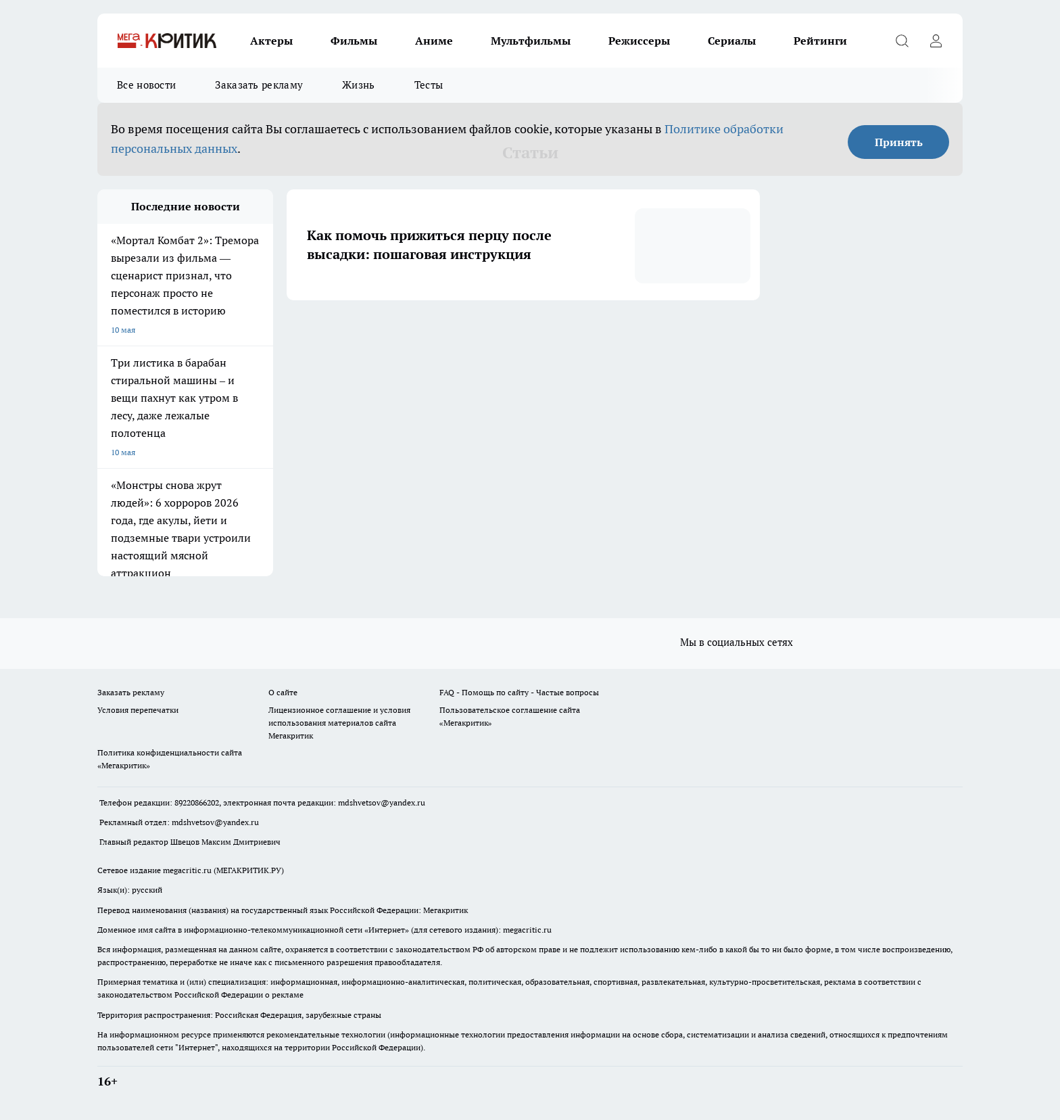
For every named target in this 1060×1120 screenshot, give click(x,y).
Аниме (434, 40)
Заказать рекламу (259, 84)
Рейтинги (820, 40)
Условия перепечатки (137, 710)
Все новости (146, 84)
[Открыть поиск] (901, 40)
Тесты (428, 84)
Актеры (271, 40)
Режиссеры (639, 40)
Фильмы (354, 40)
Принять (899, 142)
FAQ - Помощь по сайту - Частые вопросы (519, 692)
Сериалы (732, 40)
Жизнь (358, 84)
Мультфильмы (531, 40)
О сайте (282, 692)
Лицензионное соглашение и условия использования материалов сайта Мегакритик (339, 723)
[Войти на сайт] (935, 40)
